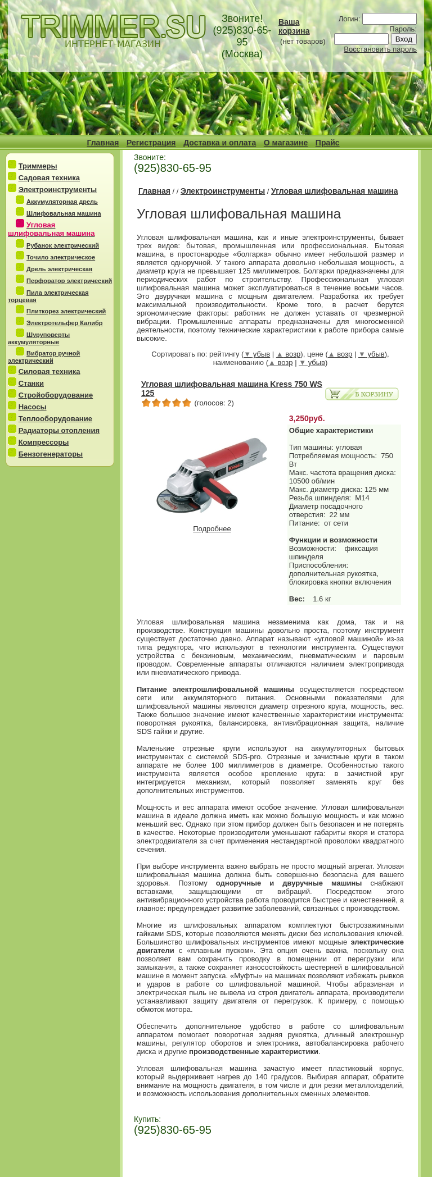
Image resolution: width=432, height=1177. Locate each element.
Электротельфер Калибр (64, 323)
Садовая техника (49, 178)
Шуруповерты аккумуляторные (39, 338)
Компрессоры (44, 442)
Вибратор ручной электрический (44, 357)
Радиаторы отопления (59, 430)
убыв (257, 354)
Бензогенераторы (51, 454)
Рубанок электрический (62, 245)
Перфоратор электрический (69, 280)
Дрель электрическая (59, 269)
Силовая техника (49, 371)
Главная (103, 142)
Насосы (33, 407)
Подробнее (212, 525)
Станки (31, 383)
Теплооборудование (55, 418)
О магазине (286, 142)
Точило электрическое (60, 257)
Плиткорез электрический (66, 311)
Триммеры (38, 166)
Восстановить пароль (380, 49)
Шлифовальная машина (63, 213)
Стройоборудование (56, 395)
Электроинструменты (58, 189)
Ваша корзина (294, 26)
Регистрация (151, 142)
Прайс (328, 142)
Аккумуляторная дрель (62, 201)
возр (288, 354)
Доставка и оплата (219, 142)
